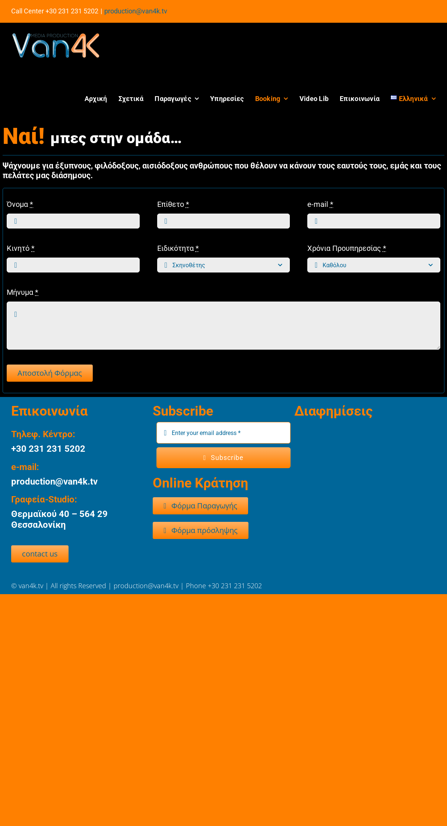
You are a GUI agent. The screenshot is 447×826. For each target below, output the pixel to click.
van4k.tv (32, 585)
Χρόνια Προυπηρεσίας (346, 248)
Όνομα (20, 204)
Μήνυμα (22, 292)
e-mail (320, 204)
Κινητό (21, 248)
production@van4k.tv (135, 11)
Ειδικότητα (178, 248)
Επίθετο (173, 204)
